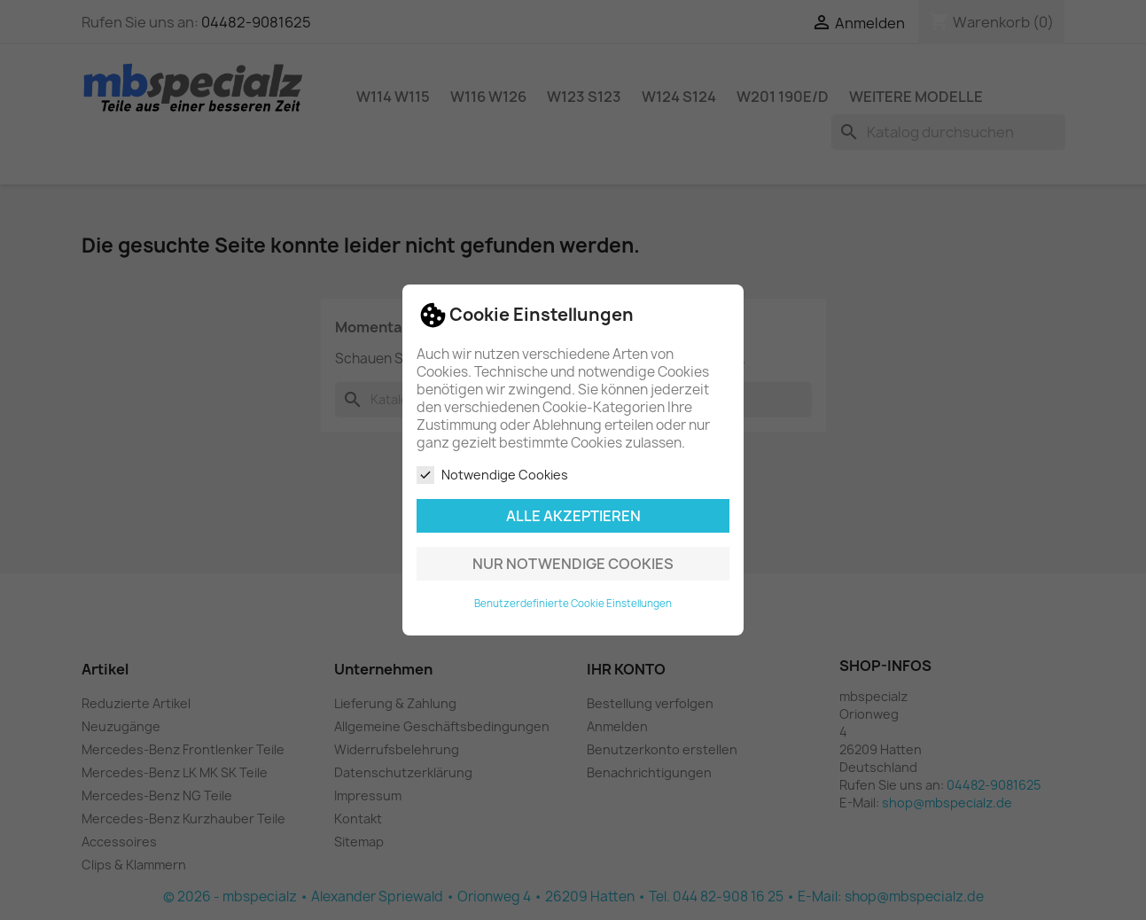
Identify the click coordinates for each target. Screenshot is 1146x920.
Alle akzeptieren (573, 516)
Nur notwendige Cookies (573, 563)
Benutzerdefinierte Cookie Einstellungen (573, 603)
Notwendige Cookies (492, 475)
